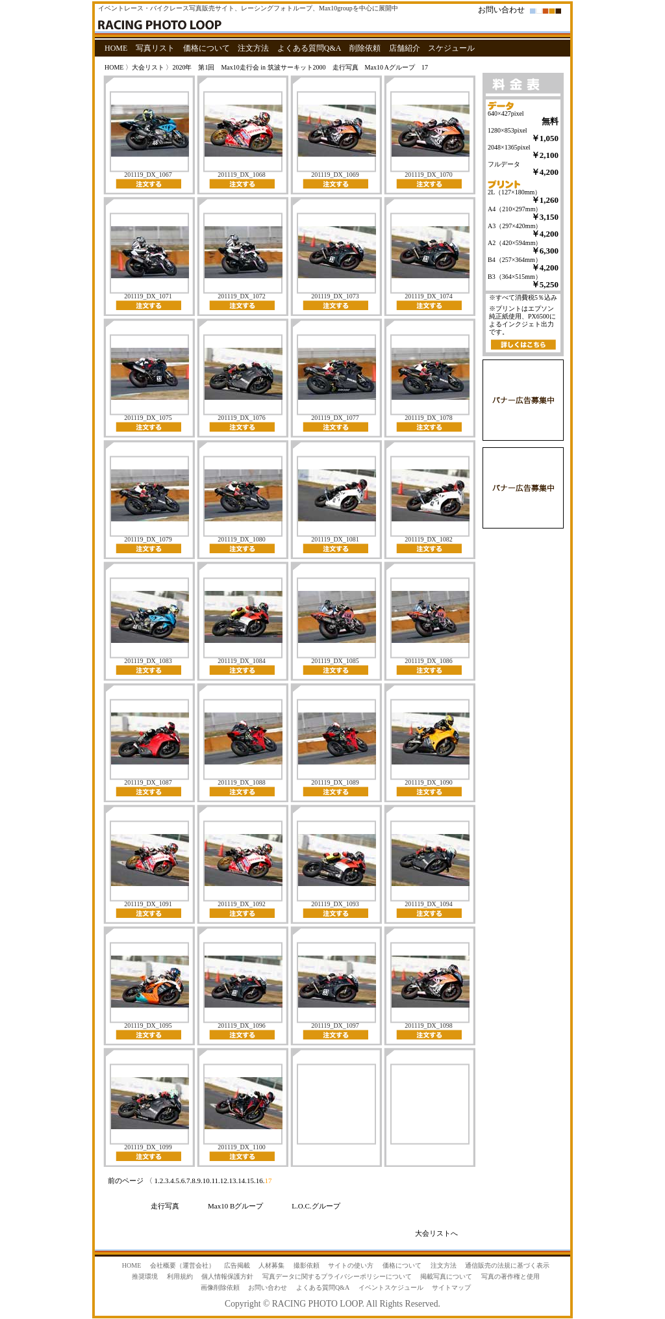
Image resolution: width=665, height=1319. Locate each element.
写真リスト (155, 48)
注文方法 (253, 48)
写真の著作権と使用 (510, 1276)
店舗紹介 (404, 48)
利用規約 (180, 1276)
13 (232, 1180)
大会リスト (148, 67)
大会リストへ (436, 1233)
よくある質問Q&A (309, 48)
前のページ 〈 (131, 1180)
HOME (116, 48)
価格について (206, 48)
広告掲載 (237, 1265)
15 (250, 1180)
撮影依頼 (307, 1265)
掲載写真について (446, 1276)
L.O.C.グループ (316, 1206)
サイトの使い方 (350, 1265)
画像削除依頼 (220, 1287)
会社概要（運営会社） (182, 1265)
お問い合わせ (501, 9)
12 (223, 1180)
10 (206, 1180)
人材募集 (271, 1265)
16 (259, 1180)
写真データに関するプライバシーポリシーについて (337, 1276)
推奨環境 (145, 1276)
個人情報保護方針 (227, 1276)
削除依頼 (365, 48)
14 (241, 1180)
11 (215, 1180)
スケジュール (451, 48)
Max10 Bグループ (235, 1206)
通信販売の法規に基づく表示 (507, 1265)
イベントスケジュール (390, 1287)
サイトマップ (451, 1287)
